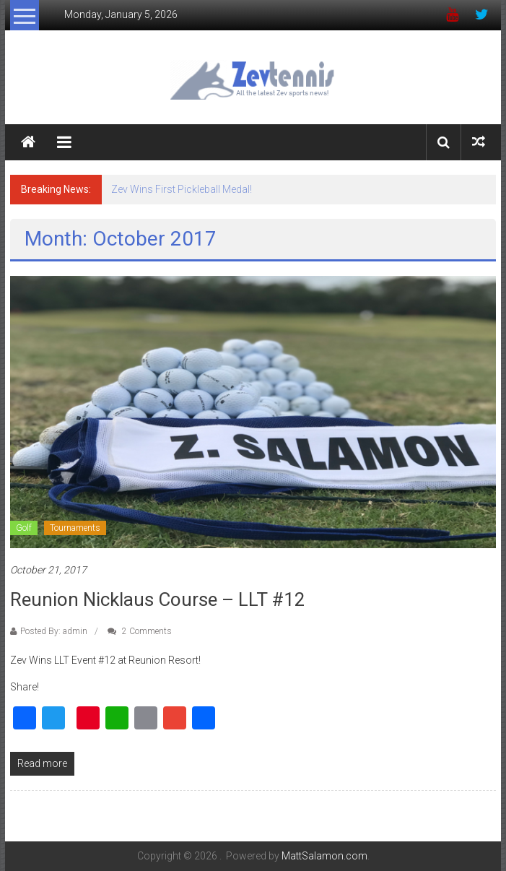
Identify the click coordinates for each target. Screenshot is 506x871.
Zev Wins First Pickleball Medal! (181, 189)
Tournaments (75, 528)
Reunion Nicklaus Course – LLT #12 (157, 599)
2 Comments (140, 631)
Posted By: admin (53, 631)
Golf (24, 528)
